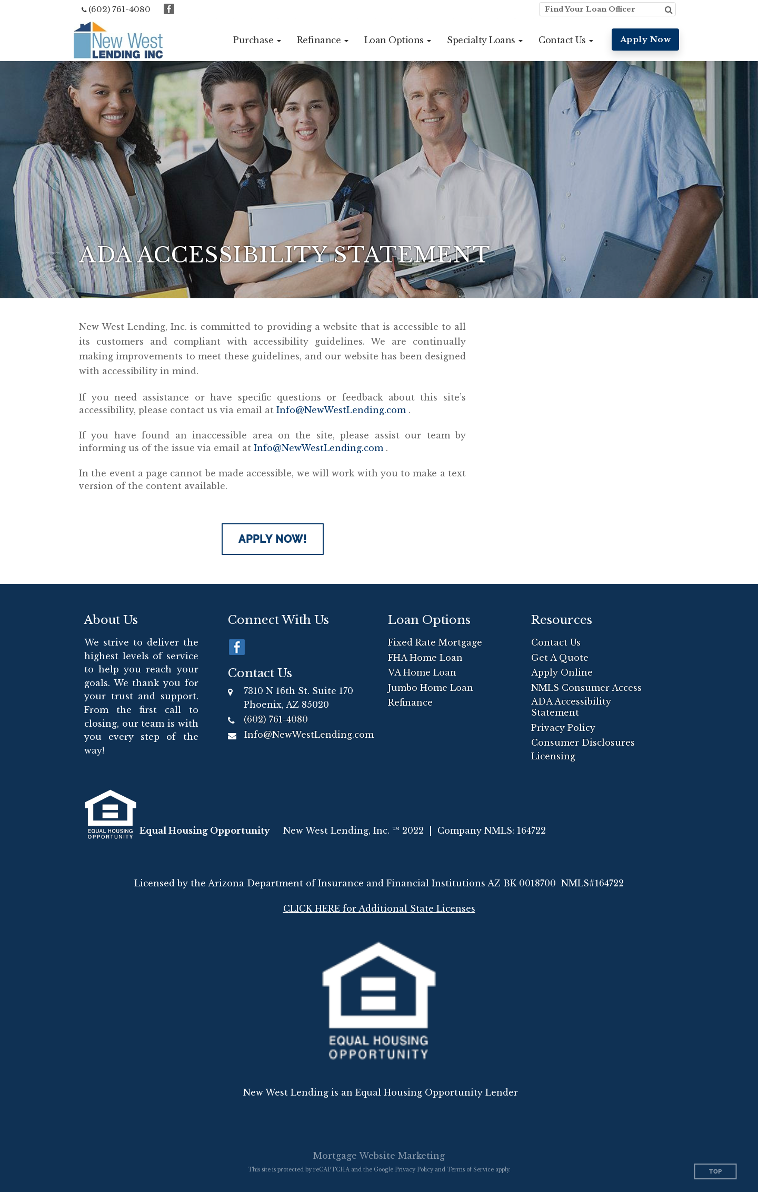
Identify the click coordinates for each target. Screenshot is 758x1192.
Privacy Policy (563, 727)
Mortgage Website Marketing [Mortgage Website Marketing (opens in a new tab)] (379, 1155)
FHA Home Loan (425, 657)
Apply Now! (272, 539)
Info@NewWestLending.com (341, 410)
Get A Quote (560, 657)
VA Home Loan (422, 672)
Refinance (410, 702)
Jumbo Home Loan (430, 687)
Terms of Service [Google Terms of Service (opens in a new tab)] (470, 1169)
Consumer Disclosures (583, 742)
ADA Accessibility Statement (571, 707)
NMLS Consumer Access (586, 687)
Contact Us (556, 642)
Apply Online (562, 672)
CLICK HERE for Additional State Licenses (379, 908)
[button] (257, 40)
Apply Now (645, 39)
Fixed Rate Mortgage (435, 642)
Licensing (553, 756)
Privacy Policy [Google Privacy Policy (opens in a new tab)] (414, 1169)
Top (715, 1171)
